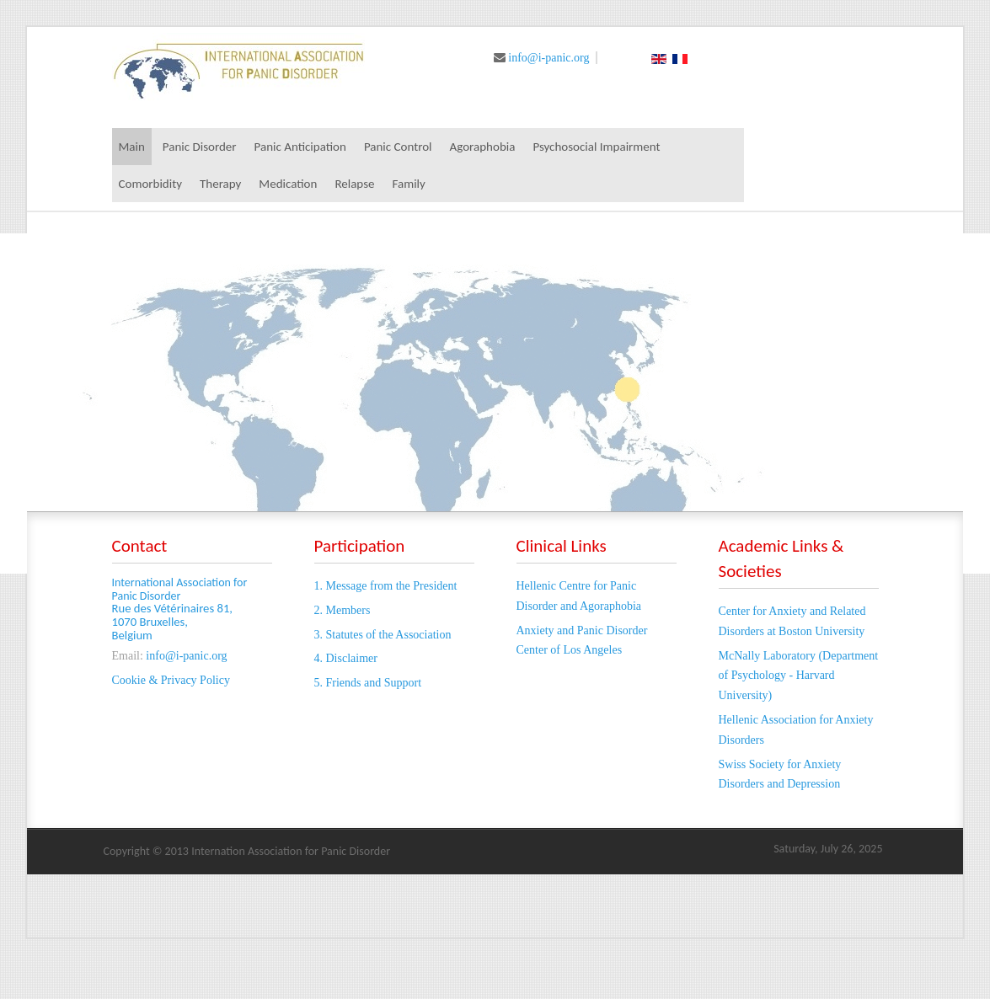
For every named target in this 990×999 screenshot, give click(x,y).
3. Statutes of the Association (383, 634)
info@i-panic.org (548, 57)
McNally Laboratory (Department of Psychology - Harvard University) (799, 676)
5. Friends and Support (368, 682)
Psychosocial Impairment (596, 146)
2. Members (342, 610)
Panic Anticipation (300, 146)
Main (132, 146)
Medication (288, 183)
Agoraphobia (483, 146)
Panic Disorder (200, 146)
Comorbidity (151, 183)
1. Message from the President (386, 586)
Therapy (220, 183)
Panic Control (398, 146)
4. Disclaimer (345, 658)
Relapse (354, 183)
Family (409, 183)
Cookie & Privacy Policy (171, 680)
